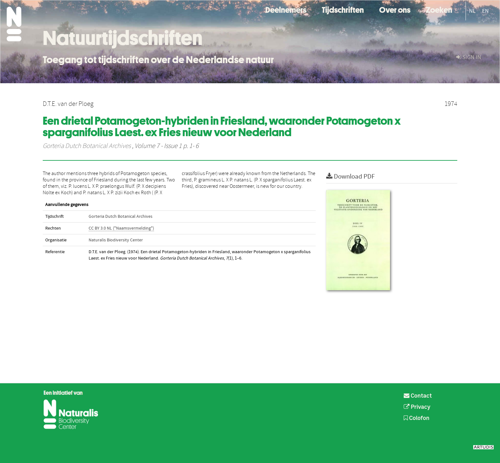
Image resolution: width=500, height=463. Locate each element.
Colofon (417, 418)
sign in (468, 57)
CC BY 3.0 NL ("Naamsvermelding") (121, 228)
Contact (418, 396)
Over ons (394, 9)
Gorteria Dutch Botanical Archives (87, 146)
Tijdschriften (343, 9)
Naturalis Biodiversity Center (116, 240)
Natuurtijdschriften (122, 38)
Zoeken (439, 9)
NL (472, 11)
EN (485, 11)
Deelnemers (285, 9)
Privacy (417, 407)
